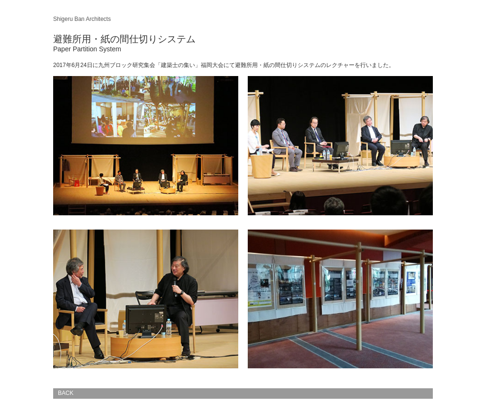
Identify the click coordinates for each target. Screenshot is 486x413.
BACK (66, 393)
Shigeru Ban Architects (82, 19)
